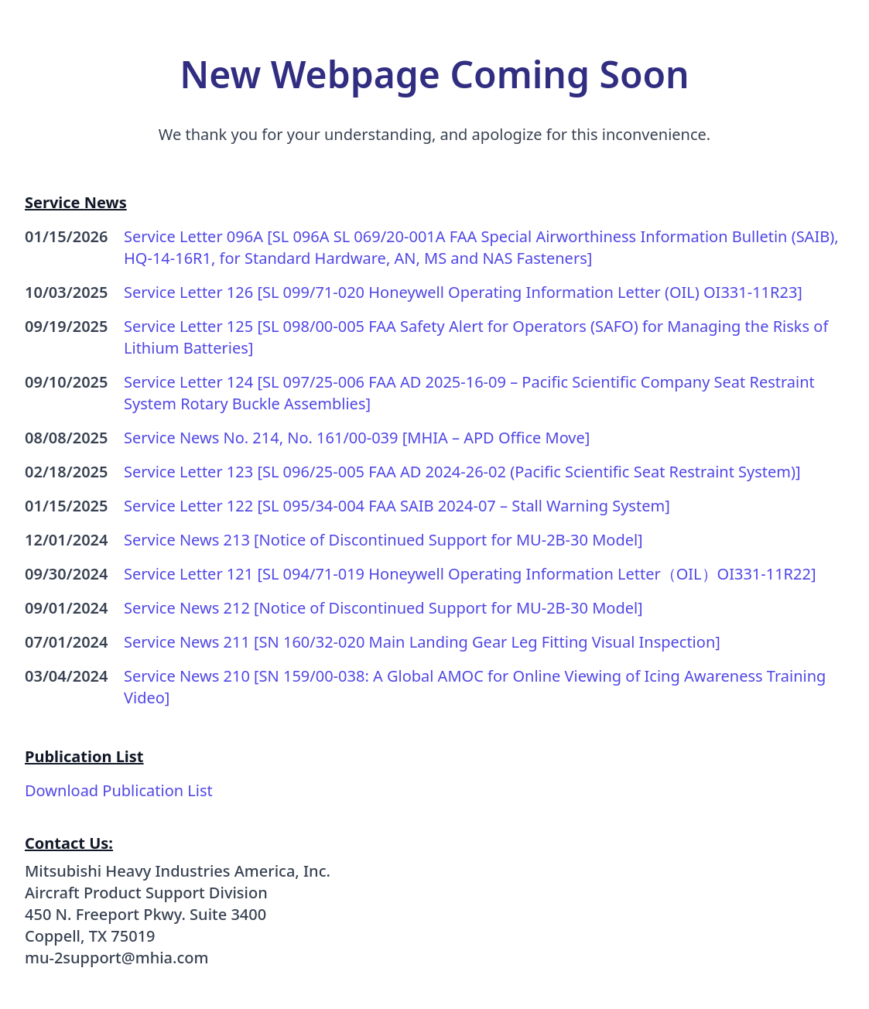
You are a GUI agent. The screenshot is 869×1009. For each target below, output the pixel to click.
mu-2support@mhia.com (116, 957)
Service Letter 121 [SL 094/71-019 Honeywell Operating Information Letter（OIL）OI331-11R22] (470, 573)
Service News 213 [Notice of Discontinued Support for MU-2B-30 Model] (383, 539)
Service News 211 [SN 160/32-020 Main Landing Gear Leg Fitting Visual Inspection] (422, 641)
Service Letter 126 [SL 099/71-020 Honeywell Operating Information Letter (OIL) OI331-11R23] (463, 292)
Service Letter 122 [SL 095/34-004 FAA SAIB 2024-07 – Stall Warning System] (397, 505)
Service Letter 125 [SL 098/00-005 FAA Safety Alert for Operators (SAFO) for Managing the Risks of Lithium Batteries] (476, 337)
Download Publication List (119, 790)
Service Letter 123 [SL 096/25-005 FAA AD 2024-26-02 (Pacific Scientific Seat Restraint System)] (462, 471)
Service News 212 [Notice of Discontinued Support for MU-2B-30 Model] (383, 607)
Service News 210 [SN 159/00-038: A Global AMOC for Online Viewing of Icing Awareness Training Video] (475, 686)
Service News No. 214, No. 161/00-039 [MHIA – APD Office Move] (357, 437)
